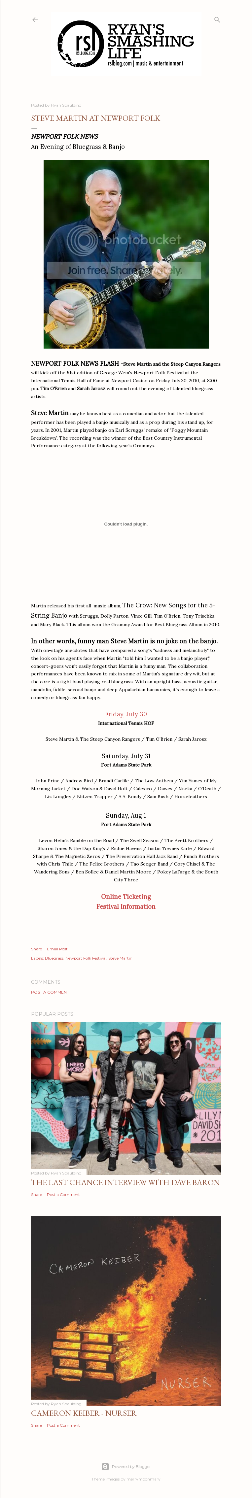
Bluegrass (54, 958)
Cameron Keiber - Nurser (84, 1413)
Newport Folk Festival (85, 958)
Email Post (57, 948)
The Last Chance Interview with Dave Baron (125, 1182)
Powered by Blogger (126, 1467)
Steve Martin (120, 958)
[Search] (217, 18)
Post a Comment (50, 992)
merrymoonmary (143, 1479)
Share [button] (36, 948)
